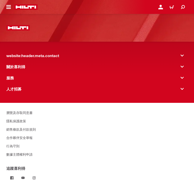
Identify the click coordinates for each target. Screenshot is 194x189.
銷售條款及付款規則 (21, 129)
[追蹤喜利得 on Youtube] (23, 177)
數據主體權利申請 (19, 154)
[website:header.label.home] (26, 7)
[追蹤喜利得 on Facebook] (11, 177)
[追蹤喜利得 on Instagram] (34, 177)
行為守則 (12, 146)
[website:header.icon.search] (182, 7)
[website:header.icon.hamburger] (8, 7)
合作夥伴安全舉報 (19, 137)
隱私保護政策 (16, 121)
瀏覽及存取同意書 (19, 112)
